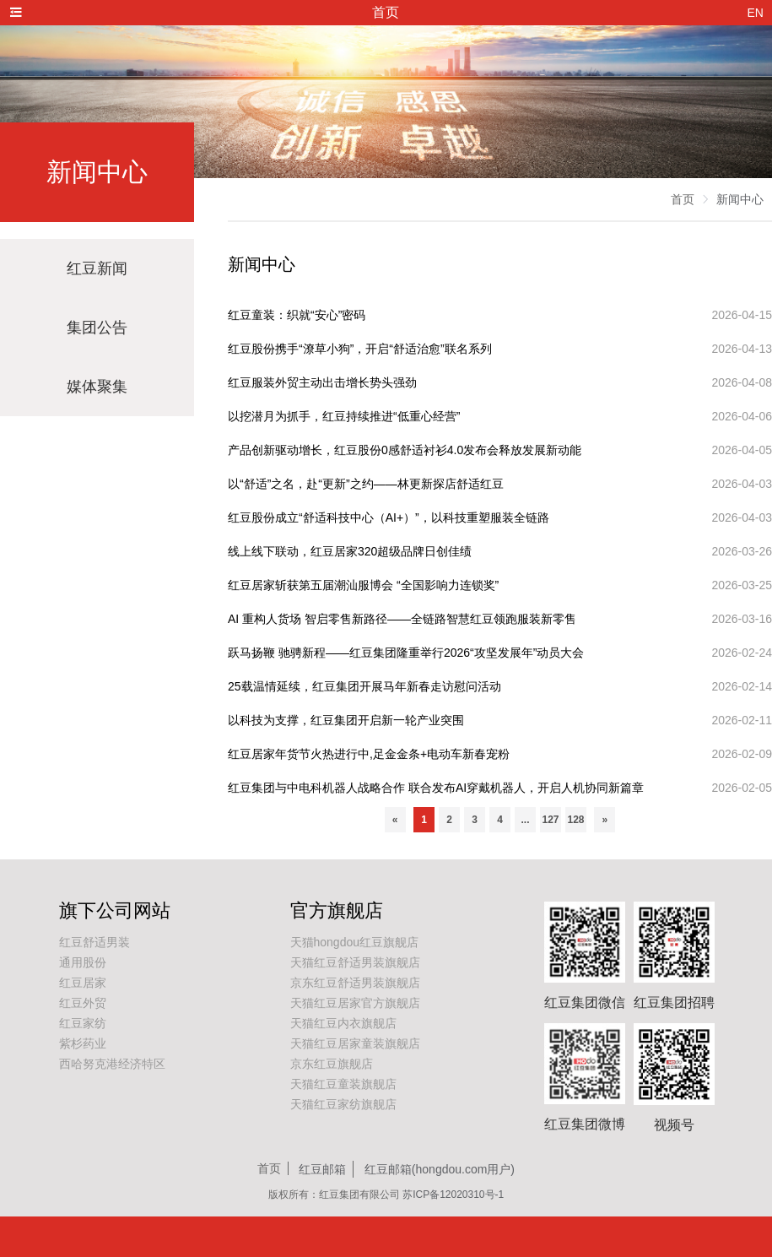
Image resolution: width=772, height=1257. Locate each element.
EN (756, 12)
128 (575, 820)
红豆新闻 (97, 268)
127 (550, 820)
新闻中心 (740, 199)
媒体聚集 (97, 386)
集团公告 (97, 327)
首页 (682, 199)
